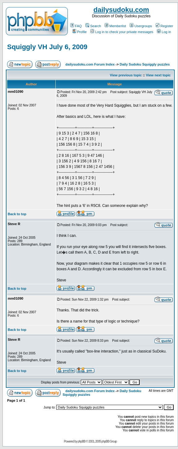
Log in (164, 32)
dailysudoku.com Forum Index (90, 64)
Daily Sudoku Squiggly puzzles (144, 64)
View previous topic (126, 75)
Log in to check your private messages (121, 32)
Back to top (17, 214)
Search (93, 26)
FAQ (76, 26)
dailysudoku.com (121, 10)
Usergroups (141, 26)
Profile (79, 32)
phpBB (81, 441)
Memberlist (115, 26)
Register (164, 26)
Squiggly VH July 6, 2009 (47, 47)
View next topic (158, 75)
